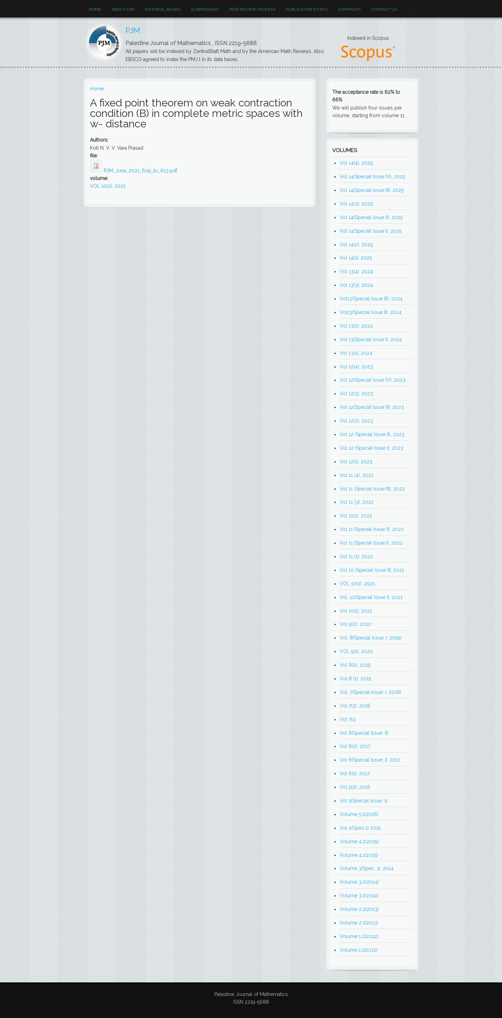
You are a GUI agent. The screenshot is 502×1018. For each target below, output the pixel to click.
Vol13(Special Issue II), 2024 (371, 312)
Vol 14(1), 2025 (356, 258)
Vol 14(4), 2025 (356, 163)
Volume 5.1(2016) (359, 814)
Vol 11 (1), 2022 (356, 556)
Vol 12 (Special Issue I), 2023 (371, 448)
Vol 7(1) (348, 719)
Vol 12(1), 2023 (356, 461)
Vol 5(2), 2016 (355, 787)
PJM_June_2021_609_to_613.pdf (140, 170)
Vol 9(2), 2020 (355, 624)
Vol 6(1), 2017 (355, 773)
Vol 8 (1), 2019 (355, 678)
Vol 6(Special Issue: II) (364, 733)
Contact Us (384, 9)
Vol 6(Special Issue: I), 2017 (370, 760)
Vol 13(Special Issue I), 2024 (371, 339)
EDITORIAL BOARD (163, 9)
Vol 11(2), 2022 (356, 515)
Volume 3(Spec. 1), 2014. (367, 868)
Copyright (349, 9)
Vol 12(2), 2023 (356, 421)
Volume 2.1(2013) (359, 923)
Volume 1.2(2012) (359, 936)
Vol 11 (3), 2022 (357, 502)
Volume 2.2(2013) (359, 909)
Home (95, 9)
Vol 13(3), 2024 (356, 285)
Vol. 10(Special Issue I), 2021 (371, 597)
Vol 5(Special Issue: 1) (364, 800)
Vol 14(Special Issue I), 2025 (371, 231)
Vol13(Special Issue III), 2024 (371, 298)
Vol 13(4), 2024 (356, 271)
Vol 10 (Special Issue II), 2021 (372, 570)
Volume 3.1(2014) (359, 895)
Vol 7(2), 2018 (355, 706)
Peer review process (252, 9)
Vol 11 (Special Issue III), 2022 (372, 489)
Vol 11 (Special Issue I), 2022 (371, 543)
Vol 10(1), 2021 (356, 611)
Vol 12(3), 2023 (356, 393)
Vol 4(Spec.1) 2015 (360, 828)
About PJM (123, 9)
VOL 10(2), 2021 (108, 186)
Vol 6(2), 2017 (355, 746)
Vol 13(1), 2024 (356, 353)
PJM (133, 30)
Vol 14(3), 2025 (356, 204)
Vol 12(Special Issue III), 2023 (372, 407)
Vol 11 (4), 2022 (357, 475)
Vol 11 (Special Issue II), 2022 (372, 529)
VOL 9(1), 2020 (356, 651)
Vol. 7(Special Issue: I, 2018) (370, 692)
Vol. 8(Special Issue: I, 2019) (371, 638)
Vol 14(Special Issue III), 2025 (372, 190)
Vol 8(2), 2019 (355, 665)
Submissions (205, 9)
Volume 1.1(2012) (359, 950)
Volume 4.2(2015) (359, 841)
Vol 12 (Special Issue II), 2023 (372, 434)
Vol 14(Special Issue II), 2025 (371, 217)
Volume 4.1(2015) (359, 855)
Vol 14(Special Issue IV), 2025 (372, 176)
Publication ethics (307, 9)
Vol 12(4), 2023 (356, 366)
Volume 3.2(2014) (359, 882)
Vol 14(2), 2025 (356, 244)
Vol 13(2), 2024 (356, 326)
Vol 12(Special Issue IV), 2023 (372, 380)
